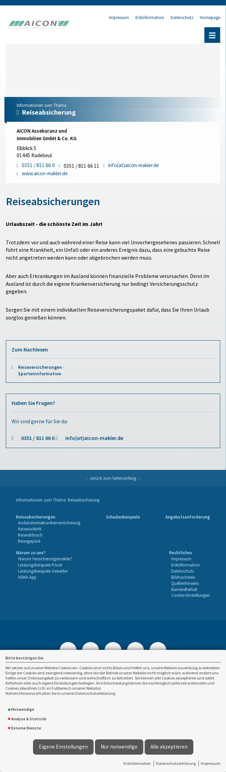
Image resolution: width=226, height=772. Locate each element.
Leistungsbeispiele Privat (40, 565)
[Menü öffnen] (212, 35)
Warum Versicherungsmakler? (45, 558)
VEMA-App (27, 577)
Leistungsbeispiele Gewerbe (42, 571)
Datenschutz (182, 17)
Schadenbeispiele (123, 517)
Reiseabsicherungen (35, 517)
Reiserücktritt (30, 528)
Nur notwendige (119, 746)
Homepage (210, 17)
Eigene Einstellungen (63, 746)
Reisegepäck (29, 541)
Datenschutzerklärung (176, 763)
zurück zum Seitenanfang (113, 478)
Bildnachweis (183, 577)
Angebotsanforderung (187, 517)
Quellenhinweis (185, 583)
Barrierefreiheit (184, 589)
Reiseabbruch (30, 535)
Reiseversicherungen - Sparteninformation (41, 370)
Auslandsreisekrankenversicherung (49, 522)
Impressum (211, 763)
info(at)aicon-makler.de (94, 437)
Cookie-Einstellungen (190, 595)
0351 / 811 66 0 (37, 437)
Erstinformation (137, 763)
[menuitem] (48, 529)
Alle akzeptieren (169, 746)
